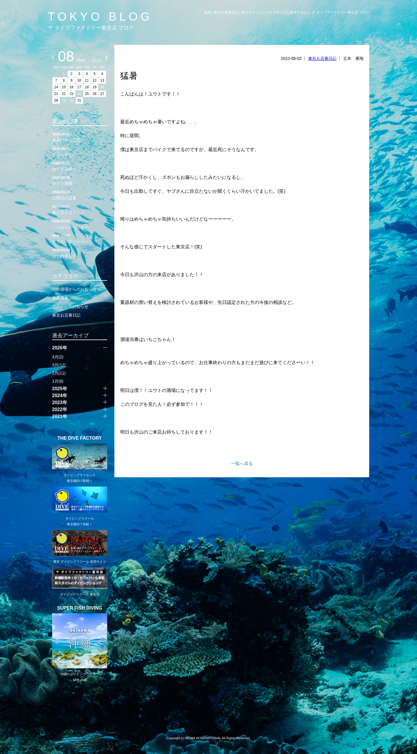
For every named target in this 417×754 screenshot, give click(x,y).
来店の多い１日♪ (79, 136)
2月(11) (59, 373)
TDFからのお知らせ (70, 306)
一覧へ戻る (242, 463)
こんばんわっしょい (79, 223)
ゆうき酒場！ (79, 165)
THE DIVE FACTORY (79, 438)
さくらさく (79, 151)
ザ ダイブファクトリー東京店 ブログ (91, 28)
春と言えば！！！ (79, 209)
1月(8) (57, 381)
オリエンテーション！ (79, 238)
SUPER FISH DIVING (79, 608)
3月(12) (59, 365)
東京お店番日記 (322, 58)
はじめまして (79, 252)
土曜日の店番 (79, 194)
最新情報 (60, 298)
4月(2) (57, 357)
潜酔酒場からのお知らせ (74, 289)
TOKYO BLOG (100, 16)
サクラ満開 (79, 180)
